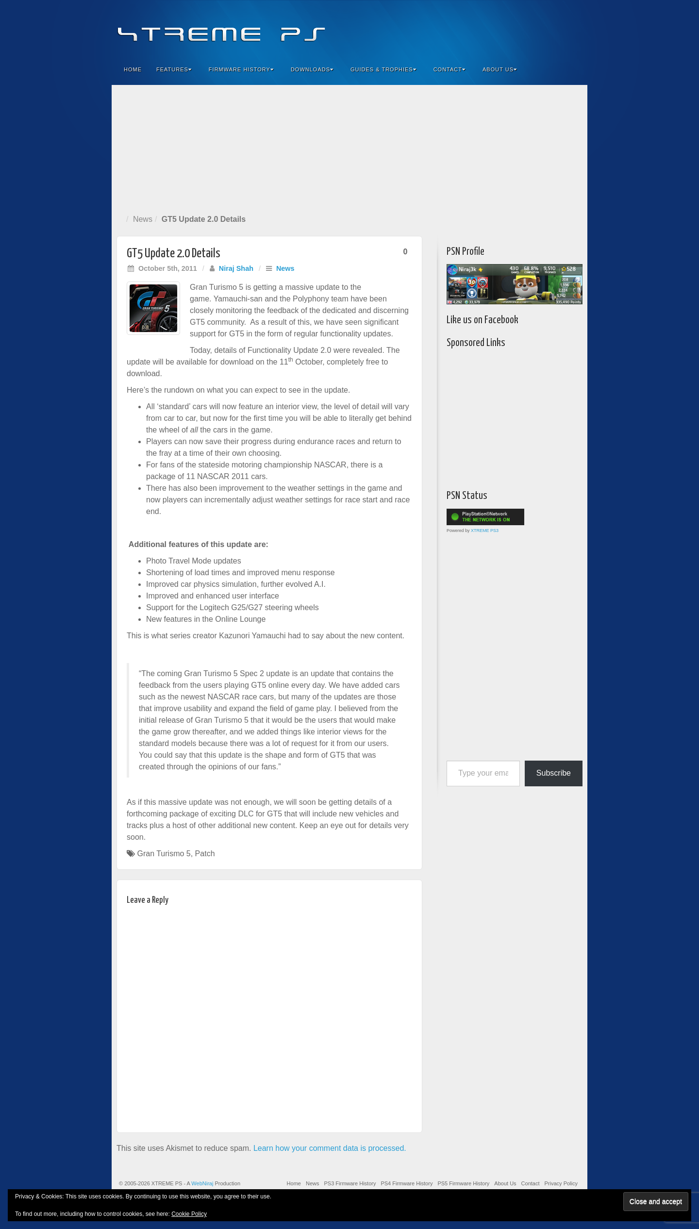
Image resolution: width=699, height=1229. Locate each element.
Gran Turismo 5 (163, 853)
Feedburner (521, 28)
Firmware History (241, 69)
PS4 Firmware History (407, 1183)
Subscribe (553, 773)
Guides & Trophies (383, 69)
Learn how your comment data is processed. (329, 1148)
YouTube (560, 28)
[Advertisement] (349, 147)
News (142, 219)
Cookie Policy (189, 1214)
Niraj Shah (236, 268)
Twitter (547, 28)
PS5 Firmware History (463, 1183)
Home (133, 69)
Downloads (312, 69)
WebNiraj (202, 1183)
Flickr (534, 28)
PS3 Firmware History (350, 1183)
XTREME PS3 (485, 530)
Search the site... (573, 69)
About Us (500, 69)
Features (174, 69)
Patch (205, 853)
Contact (449, 69)
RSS (573, 28)
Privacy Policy (561, 1183)
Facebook (508, 28)
